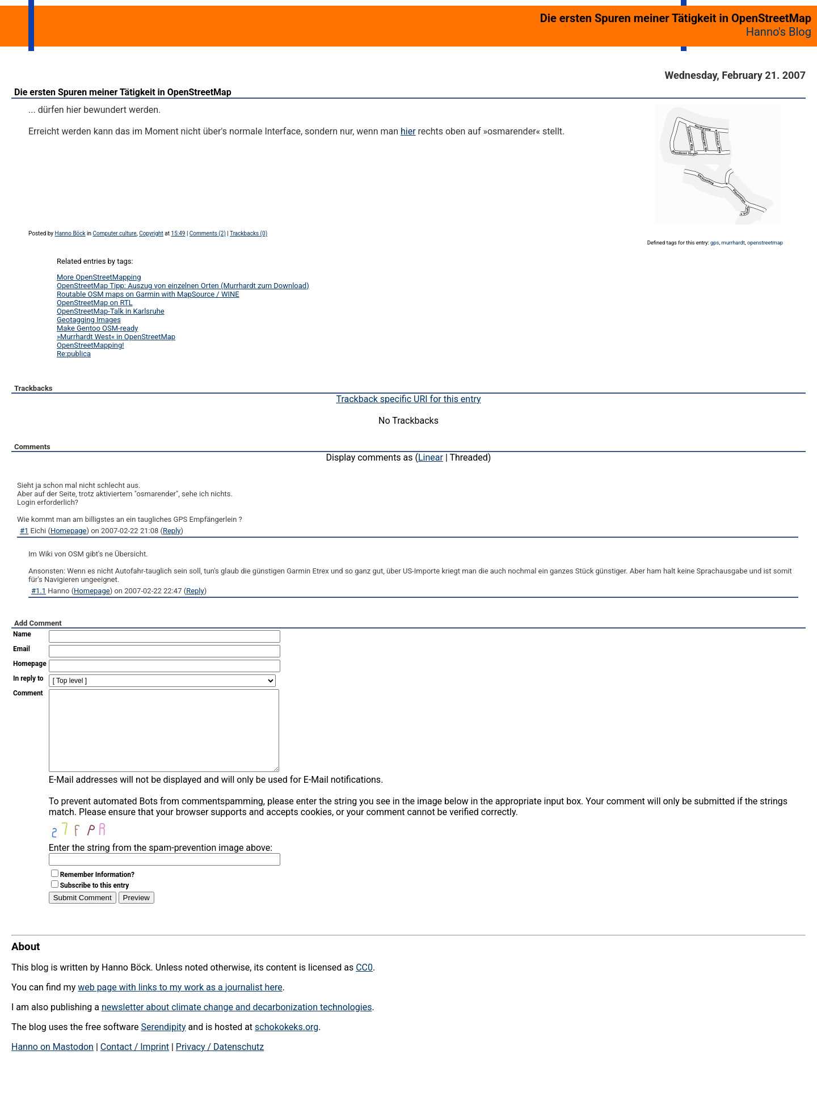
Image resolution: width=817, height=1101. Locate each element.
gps (714, 242)
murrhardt (733, 242)
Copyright (151, 233)
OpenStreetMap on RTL (95, 302)
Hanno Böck (70, 233)
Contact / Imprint (134, 1063)
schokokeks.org (286, 1044)
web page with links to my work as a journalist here (180, 1004)
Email (21, 649)
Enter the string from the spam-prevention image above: (160, 864)
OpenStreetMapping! (90, 345)
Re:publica (74, 353)
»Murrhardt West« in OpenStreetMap (116, 336)
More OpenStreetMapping (99, 277)
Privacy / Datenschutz (220, 1063)
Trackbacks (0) (248, 233)
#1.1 (38, 591)
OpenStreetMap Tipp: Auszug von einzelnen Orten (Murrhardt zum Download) (183, 285)
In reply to (28, 678)
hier (408, 131)
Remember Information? (97, 892)
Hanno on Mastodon (52, 1063)
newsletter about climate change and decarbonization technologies (237, 1024)
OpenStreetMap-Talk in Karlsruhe (111, 311)
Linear (430, 457)
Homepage (68, 530)
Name (22, 634)
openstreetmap (765, 242)
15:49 (178, 233)
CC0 (364, 984)
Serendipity (163, 1044)
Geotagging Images (89, 319)
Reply (172, 530)
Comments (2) (207, 233)
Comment (28, 693)
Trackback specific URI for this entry (408, 399)
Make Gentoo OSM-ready (97, 328)
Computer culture (115, 233)
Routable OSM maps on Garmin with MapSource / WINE (148, 294)
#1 (24, 530)
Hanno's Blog (778, 32)
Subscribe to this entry (94, 902)
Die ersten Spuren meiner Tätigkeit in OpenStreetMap (122, 92)
